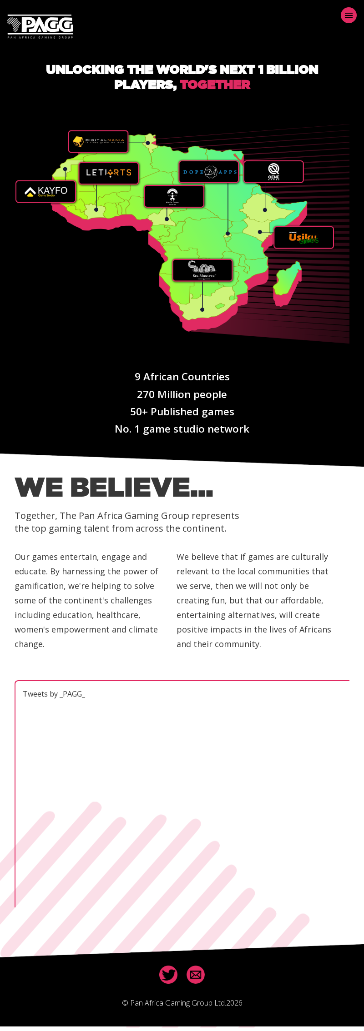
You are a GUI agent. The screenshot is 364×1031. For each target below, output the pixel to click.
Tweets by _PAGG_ (54, 694)
